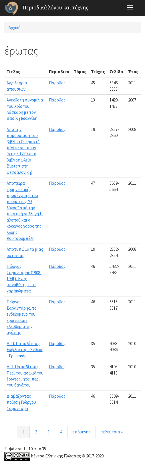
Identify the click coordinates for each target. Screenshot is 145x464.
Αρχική (15, 27)
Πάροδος (57, 82)
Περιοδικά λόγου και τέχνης (55, 7)
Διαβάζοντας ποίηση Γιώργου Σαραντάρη (21, 402)
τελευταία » (112, 432)
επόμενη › (81, 432)
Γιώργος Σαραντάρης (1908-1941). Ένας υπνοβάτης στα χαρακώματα (24, 279)
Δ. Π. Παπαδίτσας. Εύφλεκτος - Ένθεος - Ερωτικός (25, 350)
